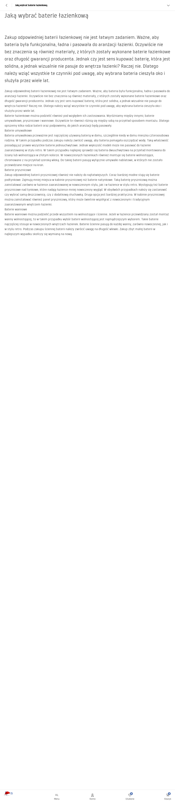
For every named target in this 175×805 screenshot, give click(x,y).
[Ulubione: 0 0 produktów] (130, 797)
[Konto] (92, 797)
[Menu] (57, 797)
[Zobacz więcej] (168, 5)
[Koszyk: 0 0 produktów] (167, 797)
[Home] (14, 797)
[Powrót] (7, 5)
